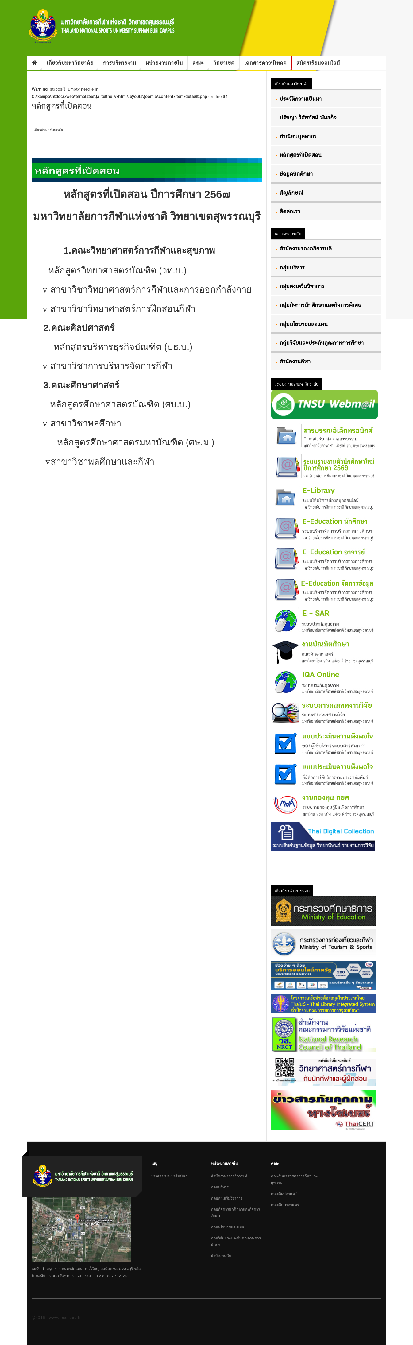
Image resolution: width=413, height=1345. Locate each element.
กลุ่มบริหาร (290, 267)
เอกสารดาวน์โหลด (268, 64)
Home (34, 63)
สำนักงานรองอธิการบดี (303, 248)
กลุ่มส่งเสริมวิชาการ (299, 286)
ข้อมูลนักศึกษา (294, 173)
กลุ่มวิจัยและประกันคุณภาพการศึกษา (319, 342)
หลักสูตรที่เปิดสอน (298, 154)
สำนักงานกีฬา (293, 361)
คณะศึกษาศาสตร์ (285, 1205)
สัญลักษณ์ (289, 192)
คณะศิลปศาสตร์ (284, 1194)
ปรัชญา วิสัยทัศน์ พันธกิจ (306, 117)
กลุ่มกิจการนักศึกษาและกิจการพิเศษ (318, 304)
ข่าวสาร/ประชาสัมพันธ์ (169, 1176)
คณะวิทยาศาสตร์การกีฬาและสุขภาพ (294, 1179)
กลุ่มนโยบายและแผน (301, 323)
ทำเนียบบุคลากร (296, 136)
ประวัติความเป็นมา (298, 98)
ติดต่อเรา (287, 211)
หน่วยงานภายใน (167, 64)
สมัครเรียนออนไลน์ (318, 62)
